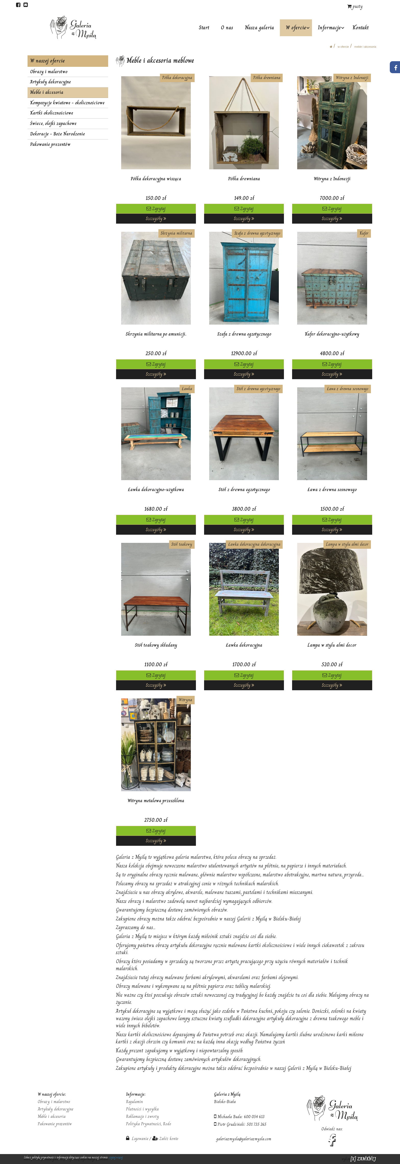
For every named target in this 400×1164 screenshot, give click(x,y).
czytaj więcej (116, 1157)
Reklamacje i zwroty (142, 1116)
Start (204, 28)
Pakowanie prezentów (50, 144)
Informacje (329, 28)
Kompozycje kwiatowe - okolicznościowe (67, 102)
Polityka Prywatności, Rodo (148, 1124)
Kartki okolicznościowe (51, 113)
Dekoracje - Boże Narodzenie (57, 133)
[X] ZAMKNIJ (363, 1158)
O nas (227, 28)
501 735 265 (256, 1124)
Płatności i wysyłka (142, 1109)
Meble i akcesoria (365, 46)
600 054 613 (254, 1117)
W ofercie (296, 28)
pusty (354, 6)
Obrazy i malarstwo (48, 71)
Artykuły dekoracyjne (50, 81)
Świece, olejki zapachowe (53, 123)
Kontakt (361, 28)
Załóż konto (168, 1138)
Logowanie (137, 1138)
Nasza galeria (259, 28)
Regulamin (134, 1101)
